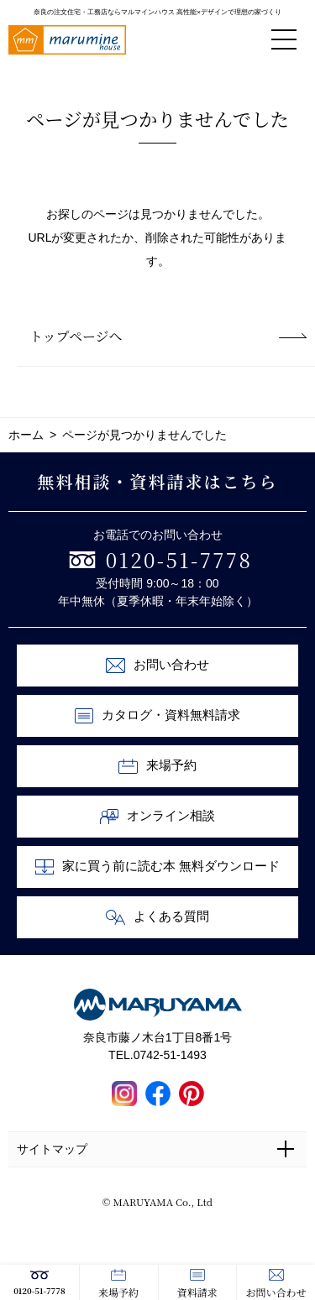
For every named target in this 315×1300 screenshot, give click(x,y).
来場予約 (118, 1284)
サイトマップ (52, 1149)
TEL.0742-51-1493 (157, 1055)
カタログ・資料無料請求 (158, 715)
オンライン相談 (158, 816)
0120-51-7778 (39, 1283)
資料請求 (197, 1284)
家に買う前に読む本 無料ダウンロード (158, 866)
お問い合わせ (276, 1284)
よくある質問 (157, 917)
